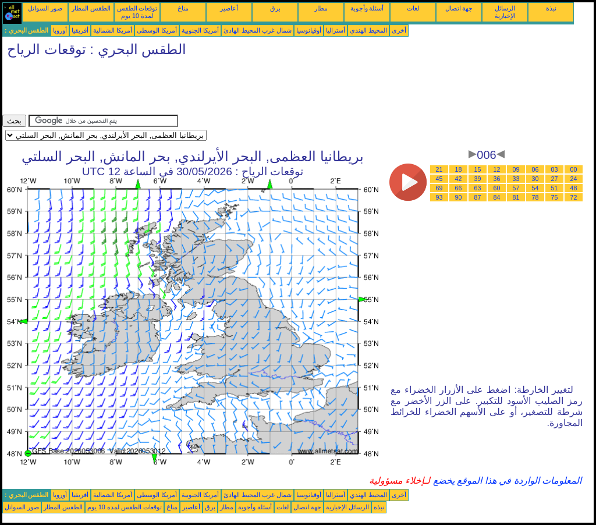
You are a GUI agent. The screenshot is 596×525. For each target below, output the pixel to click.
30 (535, 178)
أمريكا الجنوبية (200, 30)
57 (516, 188)
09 (516, 169)
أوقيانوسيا (308, 30)
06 (535, 169)
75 (554, 197)
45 (439, 178)
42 (458, 178)
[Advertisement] (214, 88)
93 (439, 197)
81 (516, 197)
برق (275, 8)
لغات (413, 8)
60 (497, 188)
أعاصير (229, 8)
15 (477, 169)
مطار (321, 8)
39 (477, 178)
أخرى (399, 30)
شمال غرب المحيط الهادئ (258, 30)
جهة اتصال (459, 8)
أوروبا (60, 30)
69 (439, 188)
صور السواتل (45, 8)
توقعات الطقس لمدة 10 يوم (137, 12)
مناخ (183, 8)
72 (573, 197)
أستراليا (335, 30)
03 (554, 169)
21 (439, 169)
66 (458, 188)
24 (573, 178)
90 (458, 197)
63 (477, 188)
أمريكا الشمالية (112, 30)
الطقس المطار (91, 8)
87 (477, 197)
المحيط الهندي (368, 30)
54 (535, 188)
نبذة (551, 8)
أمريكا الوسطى (157, 30)
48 (573, 188)
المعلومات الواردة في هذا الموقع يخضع (505, 480)
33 (516, 178)
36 (497, 178)
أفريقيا (80, 30)
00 (573, 169)
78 (535, 197)
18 (458, 169)
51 (554, 188)
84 (497, 197)
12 (497, 169)
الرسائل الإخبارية (505, 12)
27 (554, 178)
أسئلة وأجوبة (367, 8)
